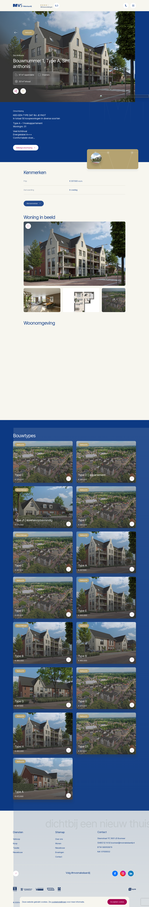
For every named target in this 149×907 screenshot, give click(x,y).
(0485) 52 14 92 (103, 843)
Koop (15, 843)
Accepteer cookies (117, 902)
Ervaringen (59, 852)
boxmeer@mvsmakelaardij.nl (123, 843)
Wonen (58, 843)
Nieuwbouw (18, 852)
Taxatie (16, 848)
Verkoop (16, 839)
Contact (58, 857)
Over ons (59, 839)
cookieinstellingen (58, 902)
